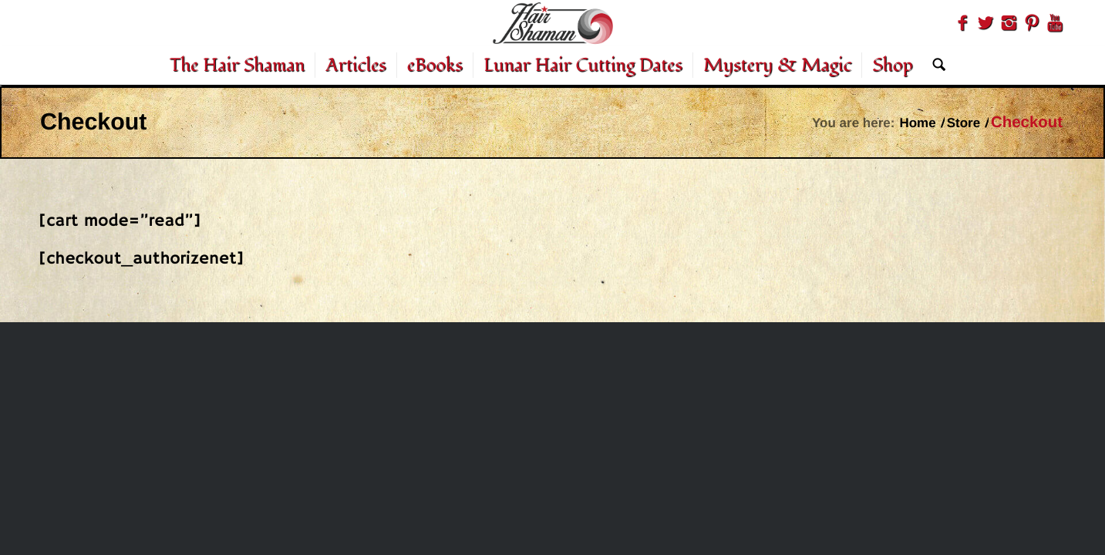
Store (963, 123)
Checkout (93, 122)
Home (917, 123)
